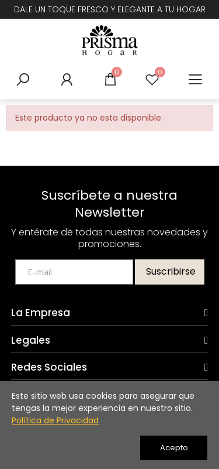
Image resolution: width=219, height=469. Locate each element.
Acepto (174, 447)
